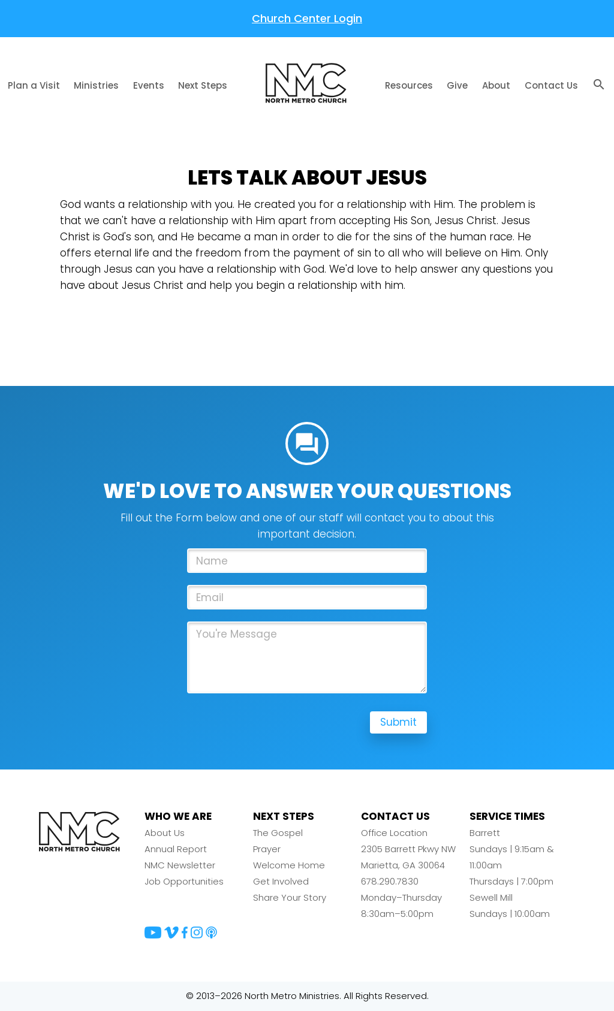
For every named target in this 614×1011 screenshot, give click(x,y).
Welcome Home (289, 866)
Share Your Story (289, 898)
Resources (409, 85)
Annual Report (176, 850)
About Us (165, 834)
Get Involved (281, 882)
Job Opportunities (184, 882)
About (496, 85)
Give (457, 85)
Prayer (267, 850)
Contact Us (551, 85)
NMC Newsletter (180, 866)
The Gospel (278, 834)
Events (148, 85)
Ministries (96, 85)
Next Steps (202, 85)
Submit (398, 723)
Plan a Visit (34, 85)
